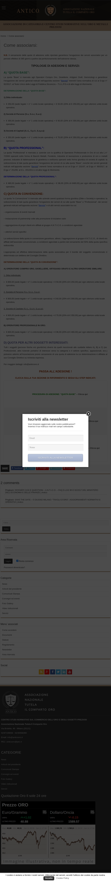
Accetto (49, 878)
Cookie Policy (62, 878)
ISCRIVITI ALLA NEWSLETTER (55, 457)
